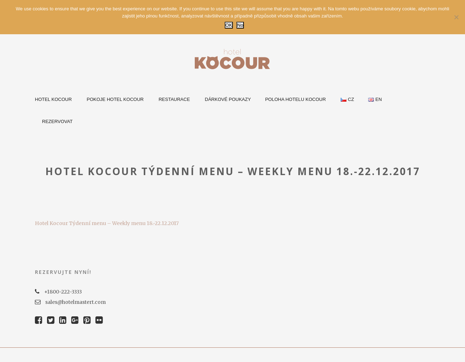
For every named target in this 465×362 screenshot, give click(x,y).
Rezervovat (57, 121)
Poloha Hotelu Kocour (295, 99)
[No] (456, 17)
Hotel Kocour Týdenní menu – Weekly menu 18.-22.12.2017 (107, 223)
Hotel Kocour (53, 99)
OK (228, 25)
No (240, 25)
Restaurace (174, 99)
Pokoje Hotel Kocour (115, 99)
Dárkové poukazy (228, 99)
